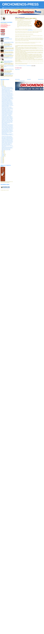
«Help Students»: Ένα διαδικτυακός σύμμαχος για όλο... (7, 112)
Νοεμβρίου (3, 155)
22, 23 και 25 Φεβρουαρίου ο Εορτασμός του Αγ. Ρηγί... (7, 87)
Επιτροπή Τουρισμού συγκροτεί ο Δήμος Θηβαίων (7, 132)
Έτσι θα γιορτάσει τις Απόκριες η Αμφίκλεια (6, 144)
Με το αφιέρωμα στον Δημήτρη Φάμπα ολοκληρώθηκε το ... (7, 98)
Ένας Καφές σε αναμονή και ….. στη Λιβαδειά (6, 115)
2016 (2, 85)
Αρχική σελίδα (29, 79)
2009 (2, 80)
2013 (2, 83)
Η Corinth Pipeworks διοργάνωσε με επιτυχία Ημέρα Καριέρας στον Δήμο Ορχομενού (8, 46)
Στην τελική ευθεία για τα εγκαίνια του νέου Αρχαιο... (7, 107)
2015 (2, 84)
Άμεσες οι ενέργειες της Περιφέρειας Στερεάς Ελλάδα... (7, 137)
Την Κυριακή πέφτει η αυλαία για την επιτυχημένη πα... (7, 117)
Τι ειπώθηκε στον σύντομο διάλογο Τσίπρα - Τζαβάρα (7, 119)
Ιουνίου (3, 152)
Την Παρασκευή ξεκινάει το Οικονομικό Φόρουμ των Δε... (7, 110)
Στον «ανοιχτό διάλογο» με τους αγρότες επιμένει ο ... (7, 114)
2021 (2, 159)
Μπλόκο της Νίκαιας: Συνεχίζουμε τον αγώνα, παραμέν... (7, 127)
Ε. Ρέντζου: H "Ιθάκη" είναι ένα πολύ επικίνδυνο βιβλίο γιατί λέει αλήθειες (8, 38)
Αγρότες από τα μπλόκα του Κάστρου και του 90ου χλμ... (7, 97)
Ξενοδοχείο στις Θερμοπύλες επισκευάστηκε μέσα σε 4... (7, 142)
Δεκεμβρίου (3, 156)
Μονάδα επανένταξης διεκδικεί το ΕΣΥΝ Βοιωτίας (6, 106)
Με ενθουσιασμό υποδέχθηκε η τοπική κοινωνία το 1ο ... (7, 91)
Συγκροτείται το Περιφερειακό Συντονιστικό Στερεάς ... (7, 90)
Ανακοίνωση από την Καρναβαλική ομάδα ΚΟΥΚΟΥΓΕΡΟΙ (7, 95)
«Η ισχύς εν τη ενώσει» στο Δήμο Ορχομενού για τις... (7, 93)
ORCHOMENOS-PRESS (20, 4)
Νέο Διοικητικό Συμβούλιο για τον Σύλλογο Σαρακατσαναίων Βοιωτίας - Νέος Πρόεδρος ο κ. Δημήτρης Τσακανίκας (9, 42)
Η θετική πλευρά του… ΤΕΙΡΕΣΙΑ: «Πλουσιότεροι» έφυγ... (7, 120)
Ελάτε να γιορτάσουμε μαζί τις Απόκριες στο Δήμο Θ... (7, 143)
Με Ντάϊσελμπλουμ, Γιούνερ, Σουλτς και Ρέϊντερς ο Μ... (7, 124)
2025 (2, 162)
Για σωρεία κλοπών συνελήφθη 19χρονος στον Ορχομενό (7, 139)
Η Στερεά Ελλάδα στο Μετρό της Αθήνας (6, 89)
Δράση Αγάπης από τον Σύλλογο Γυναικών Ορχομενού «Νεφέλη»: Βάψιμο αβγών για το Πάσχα (9, 69)
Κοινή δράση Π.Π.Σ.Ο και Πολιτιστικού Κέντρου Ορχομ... (7, 140)
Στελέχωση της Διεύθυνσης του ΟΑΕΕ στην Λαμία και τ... (7, 125)
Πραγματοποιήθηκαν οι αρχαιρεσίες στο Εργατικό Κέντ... (7, 138)
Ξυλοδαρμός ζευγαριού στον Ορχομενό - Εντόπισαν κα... (7, 108)
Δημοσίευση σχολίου (17, 69)
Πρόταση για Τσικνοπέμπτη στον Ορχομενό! (6, 148)
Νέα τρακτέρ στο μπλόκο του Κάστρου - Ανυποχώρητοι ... (7, 118)
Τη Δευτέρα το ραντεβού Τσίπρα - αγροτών (6, 92)
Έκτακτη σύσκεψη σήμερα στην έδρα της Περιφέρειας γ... (7, 130)
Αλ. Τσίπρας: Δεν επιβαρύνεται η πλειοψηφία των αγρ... (7, 128)
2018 (2, 157)
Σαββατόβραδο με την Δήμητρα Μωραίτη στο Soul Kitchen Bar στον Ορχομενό (8, 57)
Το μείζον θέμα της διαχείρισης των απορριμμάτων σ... (7, 134)
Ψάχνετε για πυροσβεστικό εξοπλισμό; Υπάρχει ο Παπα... (7, 145)
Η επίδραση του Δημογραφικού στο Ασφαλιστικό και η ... (7, 113)
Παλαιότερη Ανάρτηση (40, 79)
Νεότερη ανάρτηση (17, 79)
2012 (2, 82)
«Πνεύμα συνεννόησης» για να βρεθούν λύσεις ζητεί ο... (7, 96)
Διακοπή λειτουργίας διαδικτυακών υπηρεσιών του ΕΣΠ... (7, 129)
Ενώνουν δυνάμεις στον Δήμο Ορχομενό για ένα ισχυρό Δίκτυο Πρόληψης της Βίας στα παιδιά (9, 50)
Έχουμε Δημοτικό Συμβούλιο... (5, 123)
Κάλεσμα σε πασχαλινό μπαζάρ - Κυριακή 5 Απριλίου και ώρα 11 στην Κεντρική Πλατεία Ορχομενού (9, 66)
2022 (2, 160)
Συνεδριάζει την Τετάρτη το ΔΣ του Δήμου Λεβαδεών (7, 147)
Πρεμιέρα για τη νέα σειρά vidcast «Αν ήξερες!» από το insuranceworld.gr (8, 54)
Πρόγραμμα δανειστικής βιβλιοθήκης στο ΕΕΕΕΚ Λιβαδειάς (7, 105)
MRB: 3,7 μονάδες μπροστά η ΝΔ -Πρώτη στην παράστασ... (8, 88)
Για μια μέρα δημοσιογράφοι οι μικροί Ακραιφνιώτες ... (7, 100)
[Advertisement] (20, 74)
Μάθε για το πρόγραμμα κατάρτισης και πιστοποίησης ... (7, 122)
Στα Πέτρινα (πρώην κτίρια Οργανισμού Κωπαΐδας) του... (7, 102)
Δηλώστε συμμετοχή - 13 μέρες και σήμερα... (6, 149)
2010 (2, 81)
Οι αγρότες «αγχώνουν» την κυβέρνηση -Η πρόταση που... (7, 103)
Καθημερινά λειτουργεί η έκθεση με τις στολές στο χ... (7, 101)
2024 (2, 161)
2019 (2, 158)
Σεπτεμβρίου (3, 154)
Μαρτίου (3, 150)
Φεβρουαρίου (3, 86)
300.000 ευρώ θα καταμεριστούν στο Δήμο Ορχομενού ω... (7, 133)
